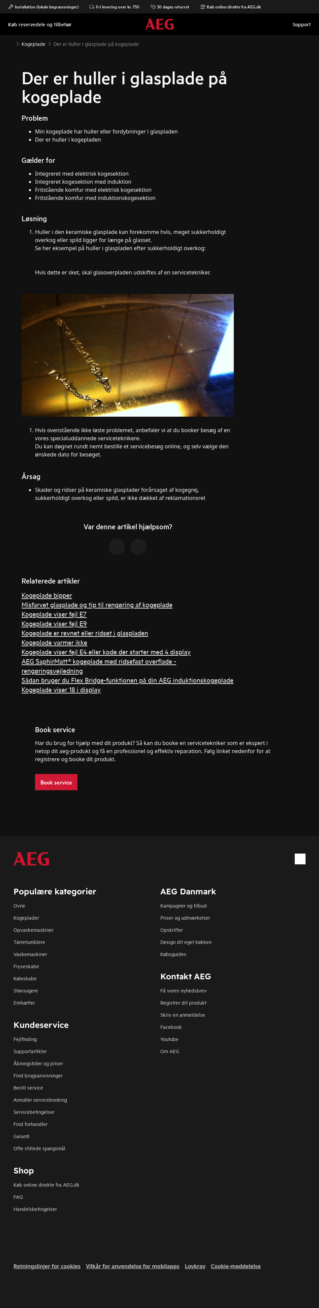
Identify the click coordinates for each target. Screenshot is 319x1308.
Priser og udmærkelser (185, 917)
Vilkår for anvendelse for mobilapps (133, 1266)
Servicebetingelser (34, 1111)
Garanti (21, 1136)
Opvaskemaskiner (33, 929)
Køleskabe (25, 978)
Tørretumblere (29, 942)
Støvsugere (25, 990)
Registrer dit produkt (183, 1002)
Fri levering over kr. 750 (114, 6)
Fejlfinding (25, 1039)
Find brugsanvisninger (38, 1075)
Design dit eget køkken (186, 942)
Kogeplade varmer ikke (54, 642)
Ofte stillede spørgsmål (39, 1148)
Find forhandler (30, 1124)
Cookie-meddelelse (236, 1266)
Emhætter (24, 1002)
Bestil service (28, 1087)
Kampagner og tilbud (183, 905)
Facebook (171, 1026)
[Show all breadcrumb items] (10, 43)
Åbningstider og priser (38, 1063)
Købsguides (173, 954)
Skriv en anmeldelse (182, 1014)
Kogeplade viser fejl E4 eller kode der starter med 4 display (106, 651)
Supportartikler (30, 1051)
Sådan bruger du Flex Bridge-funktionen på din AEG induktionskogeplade (127, 680)
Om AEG (169, 1051)
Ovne (19, 905)
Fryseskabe (26, 966)
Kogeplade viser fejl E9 (54, 623)
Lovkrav (195, 1266)
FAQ (18, 1196)
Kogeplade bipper (47, 595)
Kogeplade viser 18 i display (61, 689)
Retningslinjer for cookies (47, 1266)
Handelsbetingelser (35, 1209)
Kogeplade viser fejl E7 (54, 614)
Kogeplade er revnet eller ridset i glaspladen (85, 632)
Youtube (169, 1039)
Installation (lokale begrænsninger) (43, 6)
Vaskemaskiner (30, 954)
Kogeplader (26, 917)
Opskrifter (171, 929)
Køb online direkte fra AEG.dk (46, 1184)
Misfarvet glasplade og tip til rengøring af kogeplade (97, 604)
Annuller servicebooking (40, 1099)
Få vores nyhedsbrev (183, 990)
